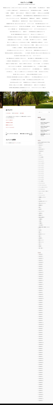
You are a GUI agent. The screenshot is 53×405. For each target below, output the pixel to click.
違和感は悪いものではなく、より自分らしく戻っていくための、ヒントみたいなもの (15, 7)
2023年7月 (40, 304)
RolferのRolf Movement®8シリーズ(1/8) (16, 82)
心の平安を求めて (45, 60)
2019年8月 (40, 366)
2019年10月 (40, 362)
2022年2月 (40, 320)
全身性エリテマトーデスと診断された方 (39, 84)
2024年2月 (40, 290)
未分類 (23, 113)
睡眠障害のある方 (32, 18)
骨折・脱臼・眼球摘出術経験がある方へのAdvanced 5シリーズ (20, 34)
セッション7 (41, 175)
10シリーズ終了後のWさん (45, 63)
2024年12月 (40, 272)
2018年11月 (40, 378)
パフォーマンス (41, 183)
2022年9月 (40, 312)
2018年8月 (40, 384)
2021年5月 (40, 332)
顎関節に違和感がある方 (24, 18)
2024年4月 (40, 286)
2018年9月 (40, 382)
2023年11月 (40, 296)
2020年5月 (40, 352)
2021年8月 (40, 328)
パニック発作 (41, 181)
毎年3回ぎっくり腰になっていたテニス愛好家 (15, 84)
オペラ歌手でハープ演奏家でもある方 (12, 10)
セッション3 (41, 167)
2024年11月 (40, 274)
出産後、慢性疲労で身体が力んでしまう (15, 31)
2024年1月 (40, 292)
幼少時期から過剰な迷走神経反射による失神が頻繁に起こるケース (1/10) (19, 87)
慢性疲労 (40, 215)
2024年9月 (40, 278)
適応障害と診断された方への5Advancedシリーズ (41, 50)
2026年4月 (40, 254)
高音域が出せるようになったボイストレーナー (11, 26)
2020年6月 (40, 350)
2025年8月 (40, 266)
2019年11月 (40, 360)
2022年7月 (40, 314)
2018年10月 (40, 380)
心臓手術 (40, 213)
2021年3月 (40, 336)
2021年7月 (40, 330)
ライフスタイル (41, 189)
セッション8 (41, 177)
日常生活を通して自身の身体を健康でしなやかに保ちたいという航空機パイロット (18, 76)
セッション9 (41, 179)
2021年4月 (40, 334)
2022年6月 (40, 316)
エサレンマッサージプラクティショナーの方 (12, 18)
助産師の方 (48, 7)
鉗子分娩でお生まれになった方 (24, 10)
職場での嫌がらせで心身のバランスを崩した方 (43, 26)
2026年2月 (40, 258)
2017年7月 (40, 396)
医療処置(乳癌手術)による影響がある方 (36, 42)
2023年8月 (40, 302)
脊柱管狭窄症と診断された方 (28, 84)
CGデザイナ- (46, 42)
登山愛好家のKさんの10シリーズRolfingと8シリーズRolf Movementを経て (34, 82)
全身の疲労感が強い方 (45, 18)
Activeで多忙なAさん (9, 71)
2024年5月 (40, 284)
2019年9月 (40, 364)
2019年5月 (40, 370)
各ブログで (33, 26)
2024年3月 (40, 288)
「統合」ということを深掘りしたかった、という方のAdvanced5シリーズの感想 (18, 42)
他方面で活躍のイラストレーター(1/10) (27, 90)
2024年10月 (40, 276)
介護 (39, 199)
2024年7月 (40, 280)
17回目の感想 (45, 39)
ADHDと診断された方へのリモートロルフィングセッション (15, 50)
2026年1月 (40, 260)
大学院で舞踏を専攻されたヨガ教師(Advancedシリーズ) (37, 31)
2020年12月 (40, 342)
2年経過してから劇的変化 (32, 7)
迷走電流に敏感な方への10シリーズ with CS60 (14, 39)
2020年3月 (40, 354)
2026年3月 (40, 256)
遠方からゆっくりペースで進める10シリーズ (37, 34)
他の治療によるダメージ (42, 201)
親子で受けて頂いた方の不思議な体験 (24, 26)
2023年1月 (40, 310)
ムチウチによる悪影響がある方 (17, 15)
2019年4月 (40, 372)
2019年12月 (40, 358)
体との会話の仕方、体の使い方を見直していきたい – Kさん (22, 55)
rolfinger (9, 113)
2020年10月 (40, 344)
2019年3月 (40, 374)
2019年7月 (40, 368)
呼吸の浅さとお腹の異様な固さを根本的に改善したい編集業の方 (33, 47)
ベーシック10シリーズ (42, 187)
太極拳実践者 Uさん (46, 68)
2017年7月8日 (17, 113)
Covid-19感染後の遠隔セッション (37, 68)
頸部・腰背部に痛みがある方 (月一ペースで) (42, 23)
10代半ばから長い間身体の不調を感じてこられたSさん (34, 74)
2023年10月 (40, 298)
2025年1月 (40, 270)
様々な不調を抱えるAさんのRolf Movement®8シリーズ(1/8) (35, 79)
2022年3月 (40, 318)
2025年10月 (40, 262)
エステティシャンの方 (30, 23)
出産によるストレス (42, 203)
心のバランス (41, 211)
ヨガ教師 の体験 (45, 10)
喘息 (39, 207)
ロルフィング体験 (26, 2)
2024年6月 (40, 282)
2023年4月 (40, 306)
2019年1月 (40, 376)
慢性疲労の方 (38, 18)
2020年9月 (40, 346)
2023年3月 (40, 308)
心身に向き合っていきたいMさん (43, 71)
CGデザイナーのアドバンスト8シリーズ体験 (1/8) (39, 87)
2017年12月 (40, 394)
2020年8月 (40, 348)
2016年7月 (40, 400)
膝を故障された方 (8, 15)
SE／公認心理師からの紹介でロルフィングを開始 (18, 79)
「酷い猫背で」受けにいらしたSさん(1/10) (19, 74)
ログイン (15, 142)
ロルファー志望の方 (9, 120)
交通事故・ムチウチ (42, 197)
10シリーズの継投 (25, 39)
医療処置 (40, 205)
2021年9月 (40, 326)
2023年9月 (40, 300)
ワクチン (40, 193)
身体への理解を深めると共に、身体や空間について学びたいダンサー (16, 58)
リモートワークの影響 (36, 63)
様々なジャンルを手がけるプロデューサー (25, 68)
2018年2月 (40, 390)
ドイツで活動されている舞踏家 (41, 66)
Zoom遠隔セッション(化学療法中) (17, 47)
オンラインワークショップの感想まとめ (11, 68)
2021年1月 (40, 340)
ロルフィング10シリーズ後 (43, 191)
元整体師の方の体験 (9, 122)
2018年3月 (40, 388)
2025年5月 (40, 268)
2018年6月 (40, 386)
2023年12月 (40, 294)
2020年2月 (40, 356)
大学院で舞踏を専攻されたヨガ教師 (36, 10)
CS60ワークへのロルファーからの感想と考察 (14, 66)
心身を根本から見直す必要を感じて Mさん (29, 66)
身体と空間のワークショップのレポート (35, 39)
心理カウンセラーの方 (29, 50)
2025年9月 (40, 264)
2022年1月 (40, 322)
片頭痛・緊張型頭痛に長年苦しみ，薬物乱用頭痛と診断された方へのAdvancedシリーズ (36, 15)
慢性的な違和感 (41, 217)
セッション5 (41, 171)
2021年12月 (40, 324)
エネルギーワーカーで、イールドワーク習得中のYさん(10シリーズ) (31, 60)
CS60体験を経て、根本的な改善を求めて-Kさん (13, 60)
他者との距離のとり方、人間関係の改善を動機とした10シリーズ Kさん (38, 58)
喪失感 (40, 209)
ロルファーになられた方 (10, 127)
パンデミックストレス (42, 185)
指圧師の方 (24, 31)
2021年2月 (40, 338)
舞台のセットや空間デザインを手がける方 (26, 63)
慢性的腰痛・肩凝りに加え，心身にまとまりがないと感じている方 (16, 23)
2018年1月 (40, 392)
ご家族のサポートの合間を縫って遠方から (12, 63)
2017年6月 (40, 398)
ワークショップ (41, 195)
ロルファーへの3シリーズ (36, 55)
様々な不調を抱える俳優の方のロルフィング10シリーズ (40, 76)
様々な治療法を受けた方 (41, 7)
